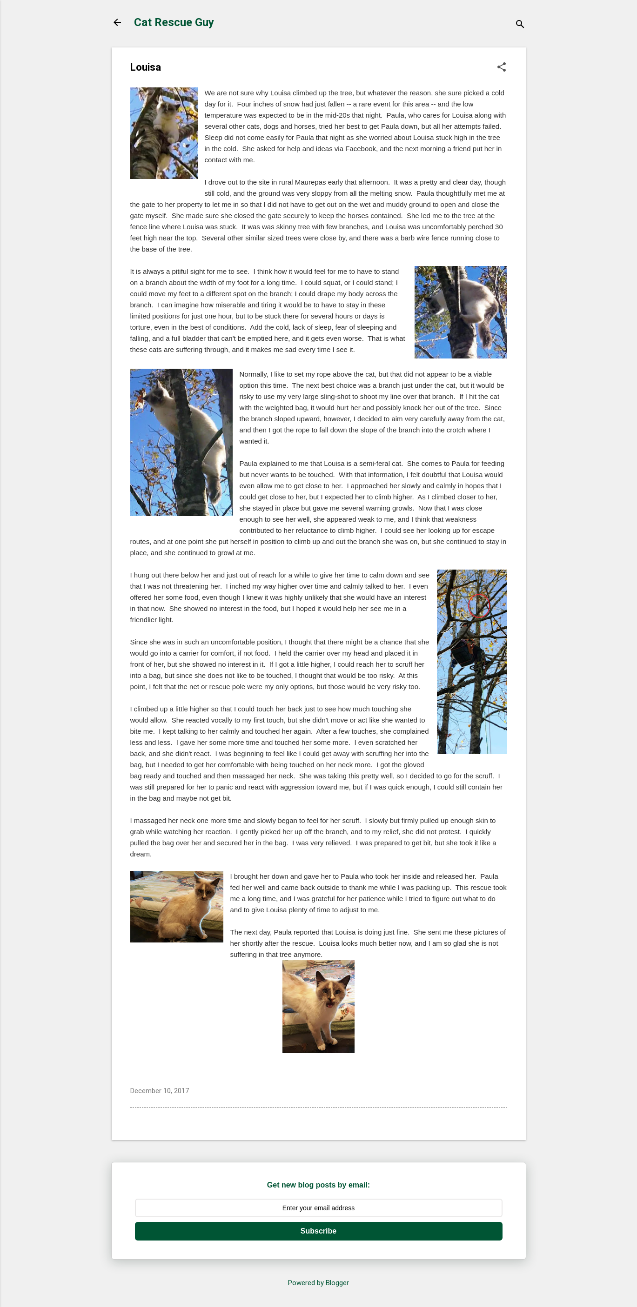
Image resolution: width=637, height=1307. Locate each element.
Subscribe (318, 1231)
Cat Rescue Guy (174, 22)
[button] (501, 67)
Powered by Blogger (318, 1283)
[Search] (520, 25)
